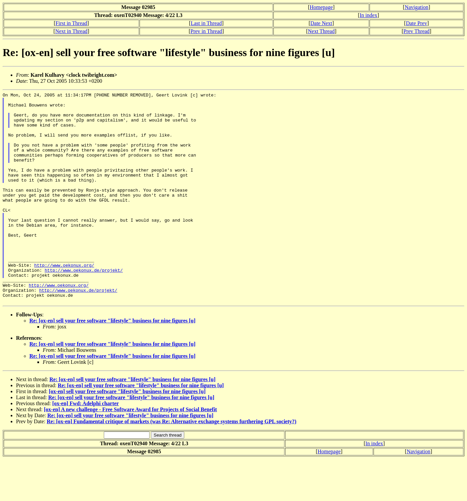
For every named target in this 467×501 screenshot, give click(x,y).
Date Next (321, 23)
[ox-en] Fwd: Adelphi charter (85, 445)
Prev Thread (417, 31)
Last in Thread (206, 23)
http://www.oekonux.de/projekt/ (84, 306)
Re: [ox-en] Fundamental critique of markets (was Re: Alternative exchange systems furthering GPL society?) (171, 463)
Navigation (416, 7)
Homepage (321, 7)
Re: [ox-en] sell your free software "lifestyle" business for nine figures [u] (112, 362)
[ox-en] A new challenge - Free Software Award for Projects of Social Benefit (130, 451)
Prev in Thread (206, 31)
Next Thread (321, 31)
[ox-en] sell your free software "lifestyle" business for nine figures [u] (127, 433)
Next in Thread (71, 31)
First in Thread (71, 23)
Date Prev (416, 23)
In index (368, 15)
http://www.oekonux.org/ (64, 300)
